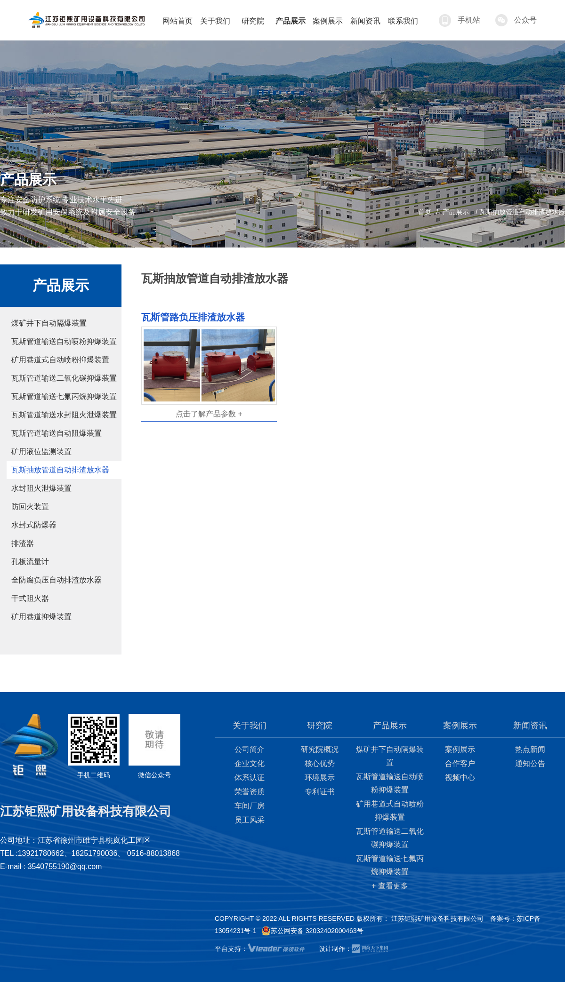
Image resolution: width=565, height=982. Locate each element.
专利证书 (320, 792)
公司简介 (249, 749)
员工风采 (249, 820)
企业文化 (249, 763)
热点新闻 (530, 749)
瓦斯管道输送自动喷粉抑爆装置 (64, 341)
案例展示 (460, 749)
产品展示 (456, 212)
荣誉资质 (249, 792)
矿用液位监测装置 (41, 451)
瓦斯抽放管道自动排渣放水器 (60, 470)
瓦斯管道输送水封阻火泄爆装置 (64, 415)
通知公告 (530, 763)
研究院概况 (320, 749)
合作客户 (460, 763)
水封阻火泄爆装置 (41, 488)
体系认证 (249, 778)
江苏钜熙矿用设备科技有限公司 (437, 918)
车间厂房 (249, 806)
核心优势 (320, 763)
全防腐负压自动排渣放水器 (56, 580)
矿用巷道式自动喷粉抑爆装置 (60, 360)
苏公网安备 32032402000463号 (312, 930)
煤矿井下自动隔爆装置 (49, 323)
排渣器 (22, 543)
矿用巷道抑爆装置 (41, 617)
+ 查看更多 (389, 886)
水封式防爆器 (33, 525)
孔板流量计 (30, 562)
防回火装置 (30, 507)
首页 (424, 212)
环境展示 (320, 778)
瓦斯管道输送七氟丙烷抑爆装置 (64, 396)
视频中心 (460, 778)
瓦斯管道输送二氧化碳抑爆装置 (64, 378)
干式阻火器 (30, 598)
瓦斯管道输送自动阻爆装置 (56, 433)
